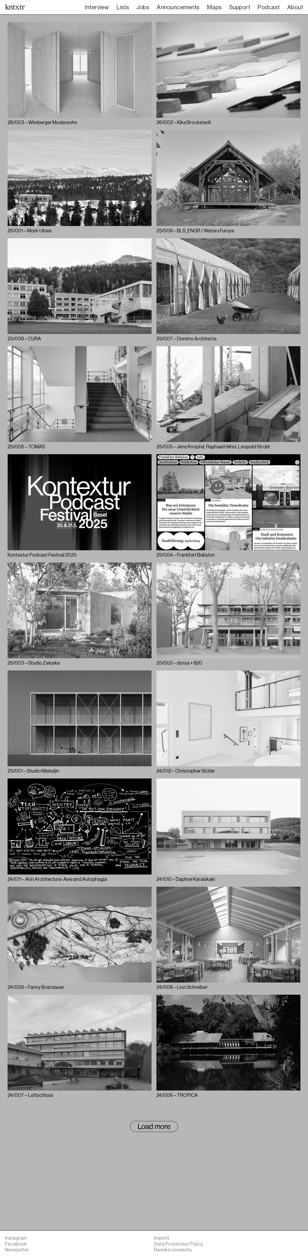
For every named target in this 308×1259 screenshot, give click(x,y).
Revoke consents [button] (173, 1250)
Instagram (16, 1238)
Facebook (16, 1244)
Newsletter (17, 1250)
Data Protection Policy (178, 1244)
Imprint (161, 1238)
